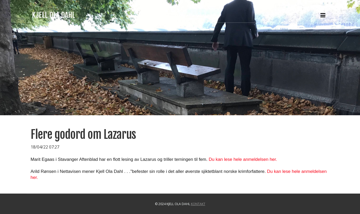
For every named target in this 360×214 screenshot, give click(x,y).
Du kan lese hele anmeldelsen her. (243, 159)
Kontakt (198, 204)
